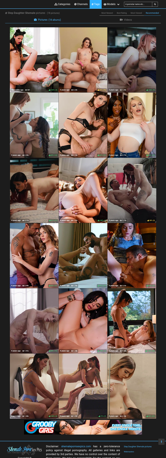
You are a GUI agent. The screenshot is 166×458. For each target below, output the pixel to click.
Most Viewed (136, 13)
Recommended (152, 13)
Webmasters (129, 452)
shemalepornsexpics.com (76, 446)
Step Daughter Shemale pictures (138, 446)
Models (109, 4)
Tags (96, 4)
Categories (62, 4)
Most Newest (107, 13)
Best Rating (122, 13)
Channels (81, 4)
